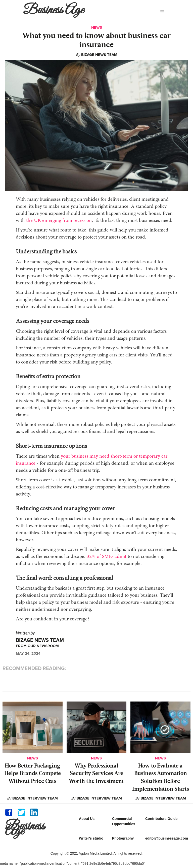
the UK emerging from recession (58, 220)
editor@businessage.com (166, 838)
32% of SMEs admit (105, 556)
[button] (162, 12)
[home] (80, 10)
